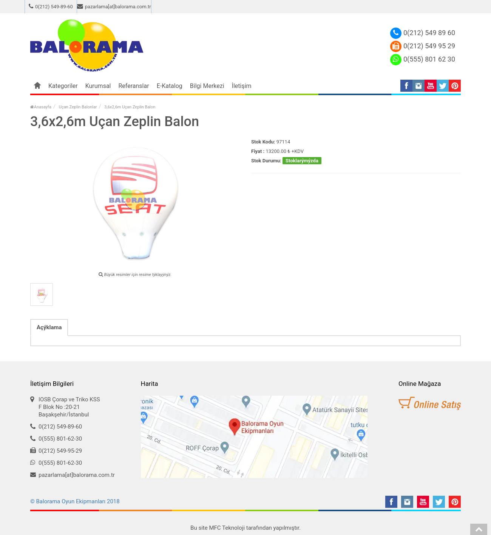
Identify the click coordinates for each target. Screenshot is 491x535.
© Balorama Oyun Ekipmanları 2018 (75, 501)
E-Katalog (169, 85)
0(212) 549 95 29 (422, 46)
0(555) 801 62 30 (422, 59)
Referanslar (134, 85)
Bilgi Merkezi (207, 85)
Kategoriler (63, 85)
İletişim (242, 85)
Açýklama (49, 327)
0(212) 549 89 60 (422, 33)
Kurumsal (98, 85)
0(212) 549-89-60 (51, 7)
